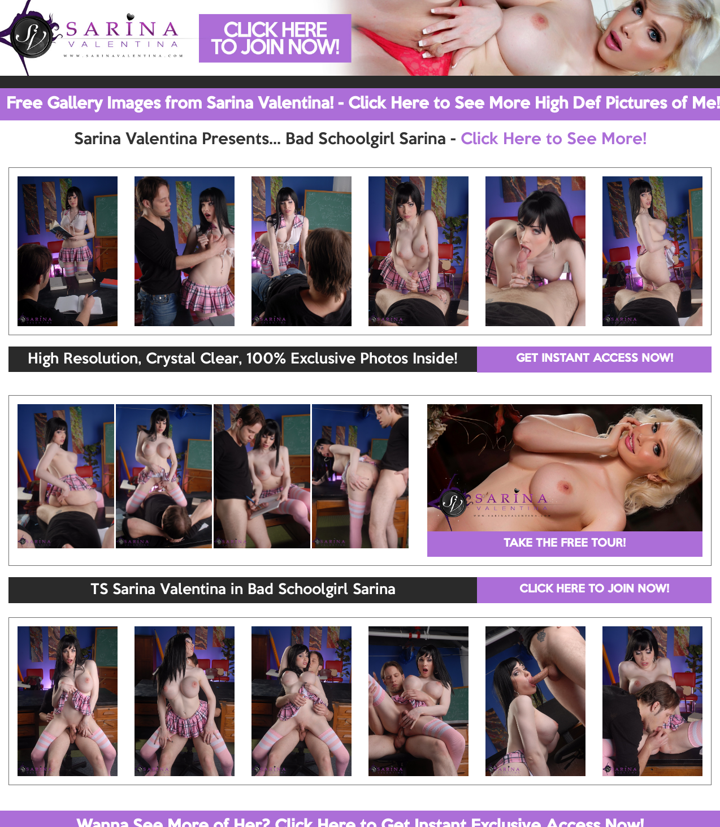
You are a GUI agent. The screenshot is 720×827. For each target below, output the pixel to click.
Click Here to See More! (554, 139)
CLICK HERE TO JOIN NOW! (594, 589)
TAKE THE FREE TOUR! (565, 544)
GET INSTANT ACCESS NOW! (594, 359)
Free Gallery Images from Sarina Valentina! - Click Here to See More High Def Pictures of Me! (363, 104)
